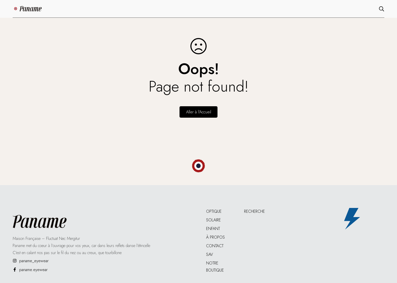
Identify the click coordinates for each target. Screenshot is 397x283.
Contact (215, 246)
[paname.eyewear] (30, 269)
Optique (214, 211)
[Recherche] (381, 9)
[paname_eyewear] (31, 260)
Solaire (213, 220)
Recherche (254, 211)
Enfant (213, 229)
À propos (215, 237)
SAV (209, 254)
